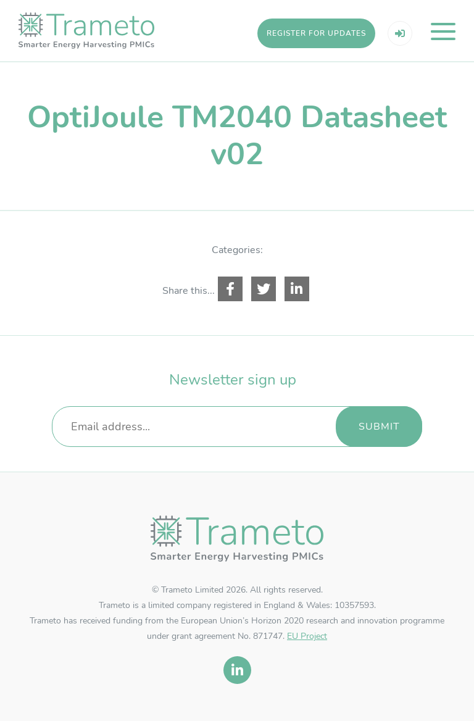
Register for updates (316, 33)
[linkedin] (237, 670)
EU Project (307, 636)
